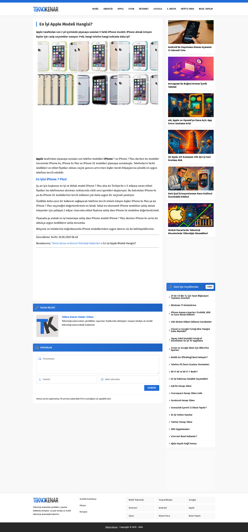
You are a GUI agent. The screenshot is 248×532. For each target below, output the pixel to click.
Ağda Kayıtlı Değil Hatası (183, 443)
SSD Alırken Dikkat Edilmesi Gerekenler (190, 322)
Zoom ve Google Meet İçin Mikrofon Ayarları (189, 349)
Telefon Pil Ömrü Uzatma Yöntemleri (189, 364)
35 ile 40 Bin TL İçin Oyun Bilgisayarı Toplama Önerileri (189, 297)
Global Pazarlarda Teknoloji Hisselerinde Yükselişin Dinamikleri (188, 232)
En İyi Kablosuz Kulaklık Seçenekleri (188, 379)
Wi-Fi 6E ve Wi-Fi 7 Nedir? (183, 371)
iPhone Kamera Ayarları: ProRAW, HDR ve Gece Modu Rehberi (189, 313)
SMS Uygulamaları (179, 429)
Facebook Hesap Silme (182, 400)
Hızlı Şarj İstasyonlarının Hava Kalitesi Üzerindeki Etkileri (190, 195)
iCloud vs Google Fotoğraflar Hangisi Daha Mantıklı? (189, 330)
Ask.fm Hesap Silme (180, 386)
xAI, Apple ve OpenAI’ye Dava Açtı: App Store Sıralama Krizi (190, 122)
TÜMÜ (209, 287)
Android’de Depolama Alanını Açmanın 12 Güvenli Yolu (190, 49)
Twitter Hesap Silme (180, 422)
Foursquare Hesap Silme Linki (185, 393)
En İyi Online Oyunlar (181, 414)
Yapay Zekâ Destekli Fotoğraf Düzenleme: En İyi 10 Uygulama (186, 339)
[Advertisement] (97, 131)
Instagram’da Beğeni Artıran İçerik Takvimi (187, 85)
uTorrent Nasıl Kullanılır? (183, 436)
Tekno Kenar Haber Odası (78, 317)
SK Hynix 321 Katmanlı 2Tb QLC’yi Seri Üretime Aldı (189, 159)
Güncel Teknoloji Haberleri (84, 243)
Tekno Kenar (59, 243)
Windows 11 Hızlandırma (182, 305)
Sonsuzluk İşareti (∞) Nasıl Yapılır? (188, 407)
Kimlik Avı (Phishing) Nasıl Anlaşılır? (188, 357)
